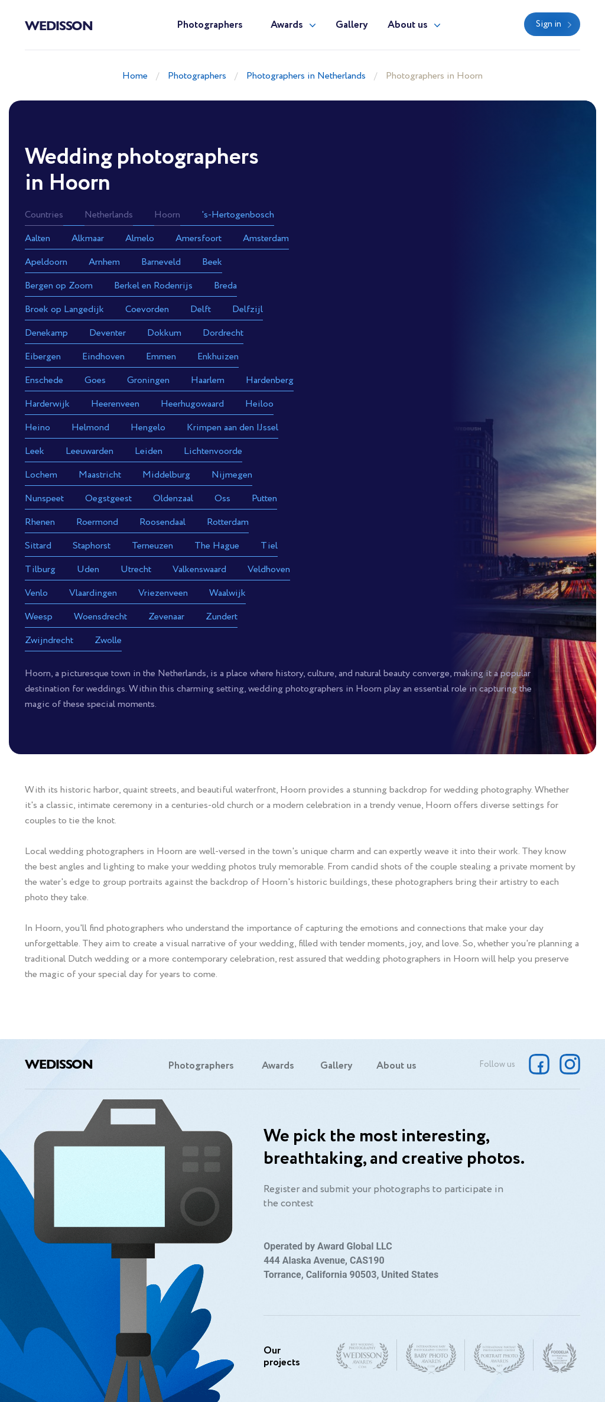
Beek (212, 262)
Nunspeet (44, 498)
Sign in (548, 24)
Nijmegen (232, 475)
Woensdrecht (100, 617)
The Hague (216, 546)
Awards (287, 25)
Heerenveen (115, 404)
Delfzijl (247, 309)
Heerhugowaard (192, 404)
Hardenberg (270, 380)
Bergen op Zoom (59, 286)
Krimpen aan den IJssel (232, 427)
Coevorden (147, 309)
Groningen (148, 380)
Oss (222, 498)
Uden (88, 569)
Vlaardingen (93, 593)
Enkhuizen (218, 357)
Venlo (36, 593)
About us (408, 25)
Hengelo (148, 427)
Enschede (44, 380)
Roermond (97, 522)
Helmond (90, 427)
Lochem (41, 475)
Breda (225, 286)
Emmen (161, 357)
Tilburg (40, 569)
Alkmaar (87, 238)
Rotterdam (228, 522)
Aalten (37, 238)
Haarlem (208, 380)
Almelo (139, 238)
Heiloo (259, 404)
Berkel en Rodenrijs (153, 286)
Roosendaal (162, 522)
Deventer (107, 333)
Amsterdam (266, 238)
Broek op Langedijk (64, 309)
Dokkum (164, 333)
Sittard (38, 546)
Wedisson (59, 24)
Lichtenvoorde (213, 451)
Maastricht (100, 475)
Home (135, 76)
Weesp (39, 617)
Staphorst (91, 546)
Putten (264, 498)
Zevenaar (166, 617)
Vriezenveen (163, 593)
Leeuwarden (89, 451)
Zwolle (108, 640)
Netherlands (108, 215)
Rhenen (40, 522)
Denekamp (46, 333)
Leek (34, 451)
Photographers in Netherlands (306, 76)
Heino (37, 427)
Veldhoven (269, 569)
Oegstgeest (108, 498)
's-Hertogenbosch (237, 215)
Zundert (222, 617)
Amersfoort (198, 238)
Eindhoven (103, 357)
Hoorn (167, 215)
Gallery (352, 25)
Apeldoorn (46, 262)
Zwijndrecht (49, 640)
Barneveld (161, 262)
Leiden (148, 451)
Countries (44, 215)
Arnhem (104, 262)
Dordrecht (223, 333)
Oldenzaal (173, 498)
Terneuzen (152, 546)
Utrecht (136, 569)
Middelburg (166, 475)
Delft (200, 309)
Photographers (210, 25)
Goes (95, 380)
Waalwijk (227, 593)
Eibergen (43, 357)
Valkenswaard (199, 569)
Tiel (269, 546)
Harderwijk (47, 404)
